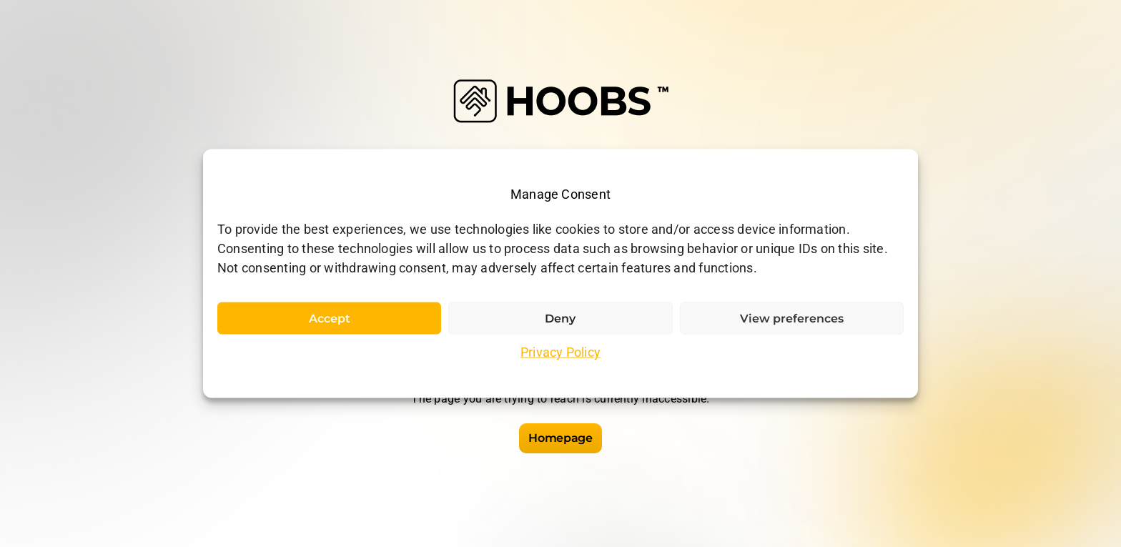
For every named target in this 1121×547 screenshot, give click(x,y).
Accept (329, 318)
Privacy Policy (560, 352)
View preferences (792, 318)
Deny (560, 318)
